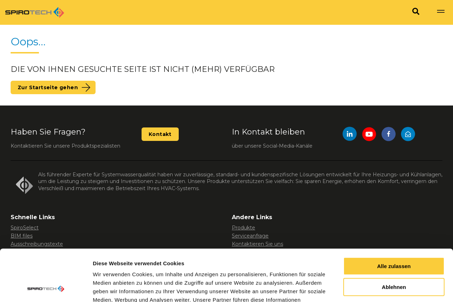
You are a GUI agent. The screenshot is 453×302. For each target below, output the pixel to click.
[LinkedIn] (350, 135)
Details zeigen (110, 288)
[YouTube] (369, 135)
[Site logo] (34, 12)
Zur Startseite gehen (48, 87)
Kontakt (160, 134)
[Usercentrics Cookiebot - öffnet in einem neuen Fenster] (46, 288)
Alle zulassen (394, 218)
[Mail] (408, 135)
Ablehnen (394, 239)
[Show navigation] (440, 12)
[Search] (415, 12)
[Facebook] (389, 135)
